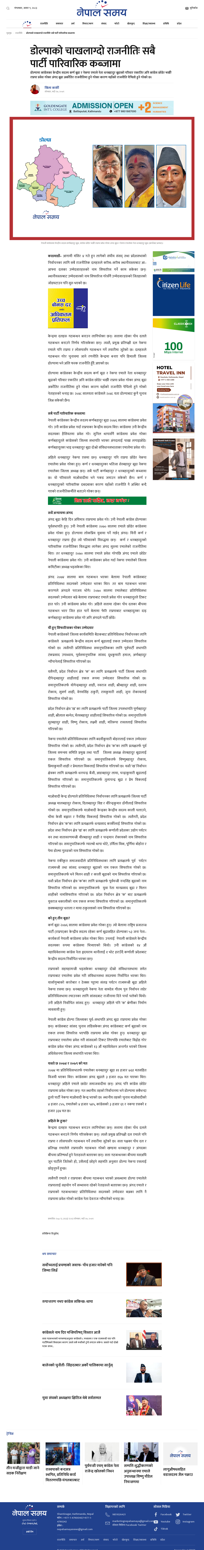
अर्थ (72, 24)
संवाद (103, 24)
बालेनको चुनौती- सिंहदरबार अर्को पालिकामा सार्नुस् (77, 1365)
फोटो (116, 24)
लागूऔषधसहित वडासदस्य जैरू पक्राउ (178, 1472)
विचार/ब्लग (87, 24)
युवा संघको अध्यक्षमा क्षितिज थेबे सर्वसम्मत (71, 1398)
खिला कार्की (52, 88)
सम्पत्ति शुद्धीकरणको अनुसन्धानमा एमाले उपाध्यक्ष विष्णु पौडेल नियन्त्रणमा (138, 1474)
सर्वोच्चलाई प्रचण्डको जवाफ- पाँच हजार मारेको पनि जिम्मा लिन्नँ (77, 1268)
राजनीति (44, 24)
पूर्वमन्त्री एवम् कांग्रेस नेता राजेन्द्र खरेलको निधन (102, 1468)
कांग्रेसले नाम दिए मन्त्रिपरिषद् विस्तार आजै (71, 1332)
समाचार (59, 24)
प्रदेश (179, 24)
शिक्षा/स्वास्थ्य (149, 24)
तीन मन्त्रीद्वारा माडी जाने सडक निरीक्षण (22, 1471)
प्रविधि (166, 24)
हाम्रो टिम (29, 1532)
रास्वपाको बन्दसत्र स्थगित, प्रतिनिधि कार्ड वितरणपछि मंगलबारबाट (63, 1474)
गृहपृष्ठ (8, 33)
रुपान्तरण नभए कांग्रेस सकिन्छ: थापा (68, 1301)
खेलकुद (131, 24)
